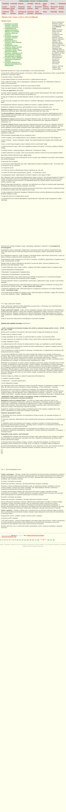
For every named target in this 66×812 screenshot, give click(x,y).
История (4, 6)
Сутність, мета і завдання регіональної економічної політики (13, 59)
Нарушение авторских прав (9, 536)
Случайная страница (42, 1)
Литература (21, 6)
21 (51, 540)
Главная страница (24, 1)
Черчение (13, 13)
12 (22, 540)
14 (27, 540)
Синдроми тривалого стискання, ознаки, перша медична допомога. (13, 50)
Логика (29, 6)
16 (33, 540)
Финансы (61, 11)
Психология (46, 8)
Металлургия (54, 6)
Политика (30, 8)
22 (53, 540)
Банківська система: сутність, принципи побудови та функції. (11, 25)
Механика (61, 6)
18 (38, 540)
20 (48, 540)
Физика (45, 11)
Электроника (38, 13)
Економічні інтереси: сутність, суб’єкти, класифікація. (11, 37)
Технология (30, 11)
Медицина (46, 6)
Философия (54, 11)
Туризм (37, 11)
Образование (6, 8)
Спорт (12, 11)
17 (35, 540)
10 (17, 540)
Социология (5, 11)
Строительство (22, 11)
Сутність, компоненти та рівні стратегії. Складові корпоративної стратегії (13, 54)
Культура (12, 6)
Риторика (61, 8)
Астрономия (13, 3)
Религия (53, 8)
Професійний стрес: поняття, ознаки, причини (13, 46)
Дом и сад (38, 3)
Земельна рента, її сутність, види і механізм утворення (13, 42)
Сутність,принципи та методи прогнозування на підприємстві (13, 64)
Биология (20, 3)
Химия (4, 13)
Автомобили (5, 3)
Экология (20, 13)
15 (30, 540)
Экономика (30, 13)
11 (20, 540)
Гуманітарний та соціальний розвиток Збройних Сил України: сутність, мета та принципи (12, 31)
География (30, 3)
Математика (38, 6)
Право (36, 8)
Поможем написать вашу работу (35, 535)
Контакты (32, 1)
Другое (52, 3)
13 (25, 540)
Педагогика (21, 8)
